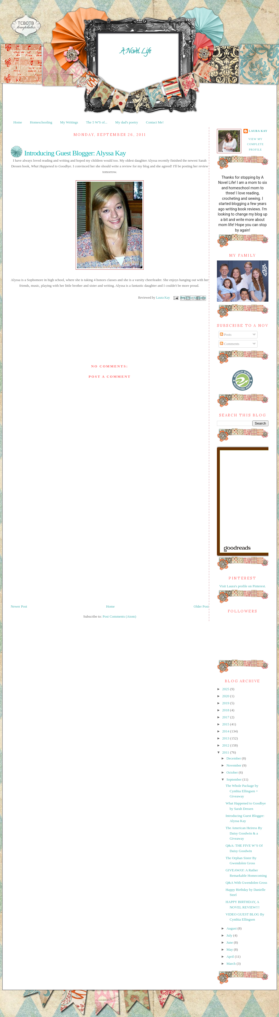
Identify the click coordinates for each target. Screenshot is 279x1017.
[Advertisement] (53, 549)
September (234, 779)
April (230, 956)
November (234, 765)
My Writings (69, 122)
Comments (229, 344)
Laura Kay (258, 130)
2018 (226, 710)
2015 (226, 724)
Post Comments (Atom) (119, 616)
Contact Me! (154, 122)
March (231, 963)
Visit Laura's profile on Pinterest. (242, 586)
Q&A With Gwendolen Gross (246, 883)
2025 (226, 689)
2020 (226, 696)
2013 (226, 738)
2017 (226, 717)
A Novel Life (135, 52)
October (232, 772)
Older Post (201, 606)
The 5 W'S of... (96, 122)
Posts (226, 335)
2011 (226, 752)
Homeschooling (41, 122)
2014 (226, 731)
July (229, 935)
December (234, 758)
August (232, 928)
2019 (226, 703)
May (230, 949)
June (230, 942)
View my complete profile (255, 144)
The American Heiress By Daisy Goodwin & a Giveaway (244, 833)
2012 (226, 745)
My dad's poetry (126, 122)
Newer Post (19, 606)
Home (17, 122)
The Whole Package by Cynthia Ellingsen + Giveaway (242, 791)
